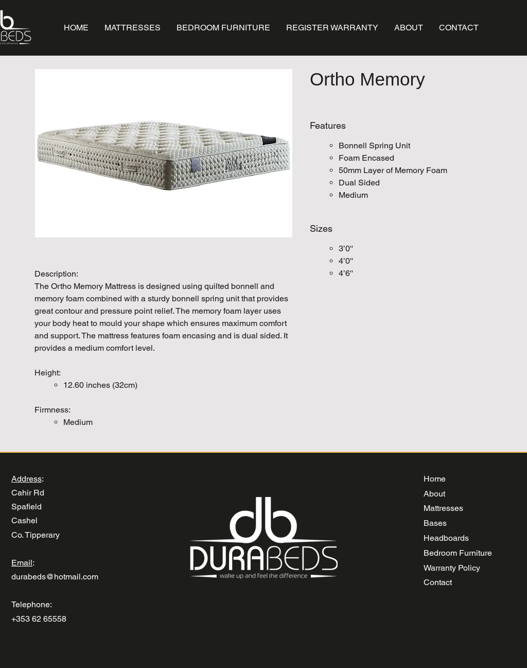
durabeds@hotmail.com (54, 576)
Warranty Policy (452, 568)
